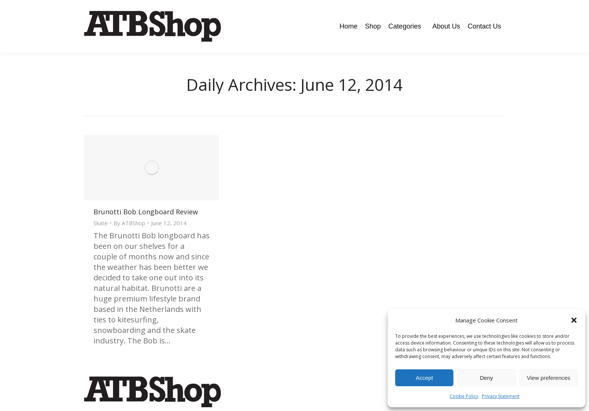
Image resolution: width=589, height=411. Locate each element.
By (129, 223)
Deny (486, 378)
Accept (424, 378)
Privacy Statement (501, 396)
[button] (574, 320)
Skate (101, 223)
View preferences (549, 378)
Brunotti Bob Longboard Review (146, 211)
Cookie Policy (464, 396)
